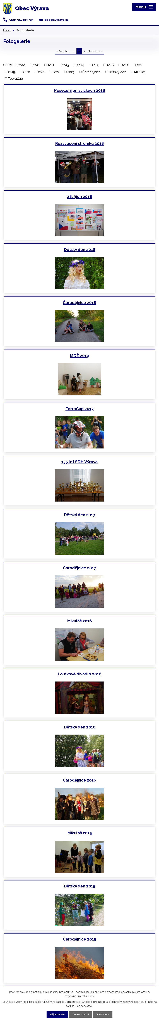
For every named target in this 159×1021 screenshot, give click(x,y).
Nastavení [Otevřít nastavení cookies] (105, 1014)
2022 (56, 72)
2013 (65, 65)
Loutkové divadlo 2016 (117, 355)
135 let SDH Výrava (118, 249)
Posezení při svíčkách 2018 (41, 90)
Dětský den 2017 (41, 302)
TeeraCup (15, 78)
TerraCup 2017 (41, 249)
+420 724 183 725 (21, 20)
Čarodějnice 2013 (41, 780)
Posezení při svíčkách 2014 (41, 568)
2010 (21, 65)
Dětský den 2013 (41, 727)
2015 (95, 65)
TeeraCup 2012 (117, 833)
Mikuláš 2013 (41, 674)
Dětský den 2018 (118, 143)
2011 (36, 65)
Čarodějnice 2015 (41, 514)
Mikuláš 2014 (117, 568)
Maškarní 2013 (117, 780)
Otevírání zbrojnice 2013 (118, 727)
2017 (125, 65)
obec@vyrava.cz (56, 20)
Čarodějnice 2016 (117, 408)
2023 (71, 72)
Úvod (7, 30)
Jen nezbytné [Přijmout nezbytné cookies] (81, 1014)
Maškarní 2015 (117, 514)
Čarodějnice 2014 (117, 621)
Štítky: (8, 65)
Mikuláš (140, 72)
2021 (41, 72)
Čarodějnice (91, 72)
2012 (51, 65)
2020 (26, 72)
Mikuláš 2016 (41, 355)
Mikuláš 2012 (41, 833)
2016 (110, 65)
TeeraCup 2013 (117, 674)
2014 (80, 65)
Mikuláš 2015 (41, 461)
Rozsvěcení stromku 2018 (117, 90)
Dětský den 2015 (117, 461)
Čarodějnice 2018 (41, 196)
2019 (11, 72)
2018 (139, 65)
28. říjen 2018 (41, 143)
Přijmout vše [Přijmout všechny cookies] (55, 1014)
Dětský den (117, 72)
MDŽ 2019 (117, 196)
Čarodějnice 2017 (117, 302)
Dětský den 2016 (41, 408)
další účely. (87, 995)
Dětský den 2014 (41, 621)
